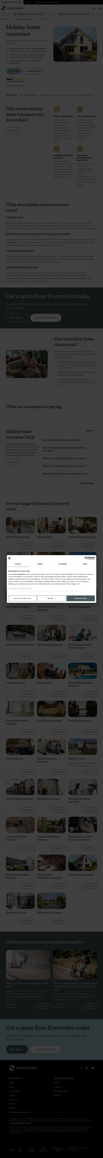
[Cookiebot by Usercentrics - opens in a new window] (86, 558)
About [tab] (85, 564)
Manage (52, 598)
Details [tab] (40, 564)
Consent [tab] (18, 564)
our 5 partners (19, 574)
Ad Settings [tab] (63, 564)
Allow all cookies (81, 598)
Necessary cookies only (22, 598)
